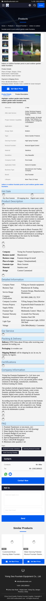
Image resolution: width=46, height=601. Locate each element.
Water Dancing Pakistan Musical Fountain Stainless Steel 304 (33, 553)
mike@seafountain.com (10, 1)
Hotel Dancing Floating (10, 452)
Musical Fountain (21, 26)
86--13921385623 (37, 1)
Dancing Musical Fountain (32, 449)
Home (3, 26)
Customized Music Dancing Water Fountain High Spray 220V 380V (11, 553)
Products (10, 26)
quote (41, 5)
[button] (6, 60)
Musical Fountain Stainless (11, 449)
